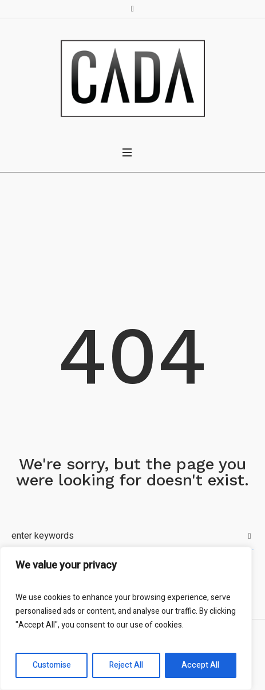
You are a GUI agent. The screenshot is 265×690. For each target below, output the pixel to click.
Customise (52, 665)
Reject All (126, 665)
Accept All (200, 665)
